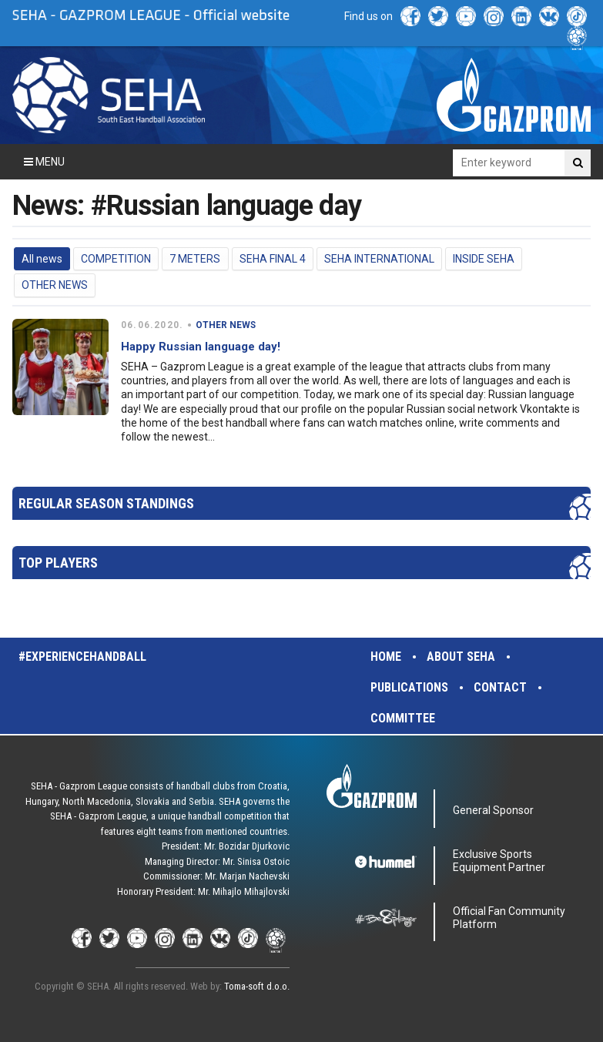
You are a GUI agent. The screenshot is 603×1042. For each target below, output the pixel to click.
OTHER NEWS (55, 285)
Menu (44, 162)
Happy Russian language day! (200, 346)
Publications (409, 687)
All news (42, 259)
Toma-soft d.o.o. (257, 986)
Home (385, 656)
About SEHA (461, 656)
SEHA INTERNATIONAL (379, 259)
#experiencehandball (82, 656)
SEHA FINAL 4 (273, 259)
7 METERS (194, 259)
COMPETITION (116, 259)
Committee (402, 718)
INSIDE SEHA (483, 259)
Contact (500, 687)
